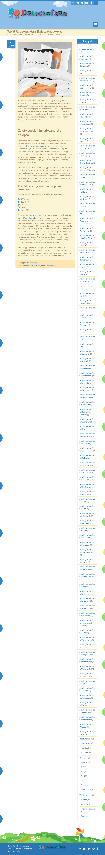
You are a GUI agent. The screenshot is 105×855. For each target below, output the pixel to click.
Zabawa (84, 752)
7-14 (83, 776)
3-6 (82, 771)
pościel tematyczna (49, 265)
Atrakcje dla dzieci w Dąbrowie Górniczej (87, 412)
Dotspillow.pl (29, 218)
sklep (60, 146)
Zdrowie (83, 799)
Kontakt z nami (14, 851)
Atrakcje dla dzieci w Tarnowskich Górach (87, 623)
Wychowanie (18, 34)
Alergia (84, 804)
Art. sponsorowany (87, 49)
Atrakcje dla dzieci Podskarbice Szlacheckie (87, 221)
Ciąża (83, 780)
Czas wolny (84, 743)
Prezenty (83, 758)
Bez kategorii (85, 739)
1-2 (82, 767)
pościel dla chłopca (32, 265)
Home (9, 34)
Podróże (84, 748)
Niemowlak (86, 789)
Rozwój (82, 762)
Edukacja (85, 785)
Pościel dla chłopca (34, 146)
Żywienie (84, 816)
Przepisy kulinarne (88, 809)
